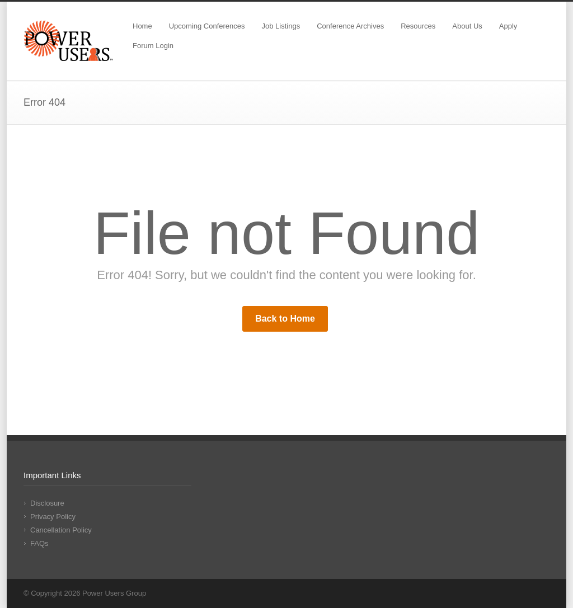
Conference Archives (350, 26)
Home (142, 26)
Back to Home (285, 318)
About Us (467, 26)
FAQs (39, 543)
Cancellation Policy (61, 530)
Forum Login (153, 45)
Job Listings (281, 26)
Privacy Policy (53, 516)
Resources (418, 26)
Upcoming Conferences (207, 26)
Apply (508, 26)
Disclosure (47, 503)
